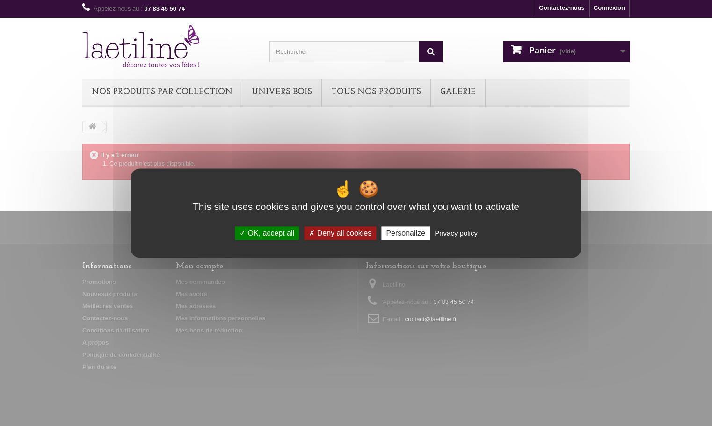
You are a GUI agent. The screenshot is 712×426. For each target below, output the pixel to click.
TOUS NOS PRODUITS (376, 91)
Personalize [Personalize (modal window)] (405, 233)
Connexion (609, 7)
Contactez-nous (562, 7)
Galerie (458, 91)
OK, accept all (267, 233)
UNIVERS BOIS (282, 91)
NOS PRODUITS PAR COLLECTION (162, 91)
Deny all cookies (340, 233)
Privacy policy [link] (456, 233)
